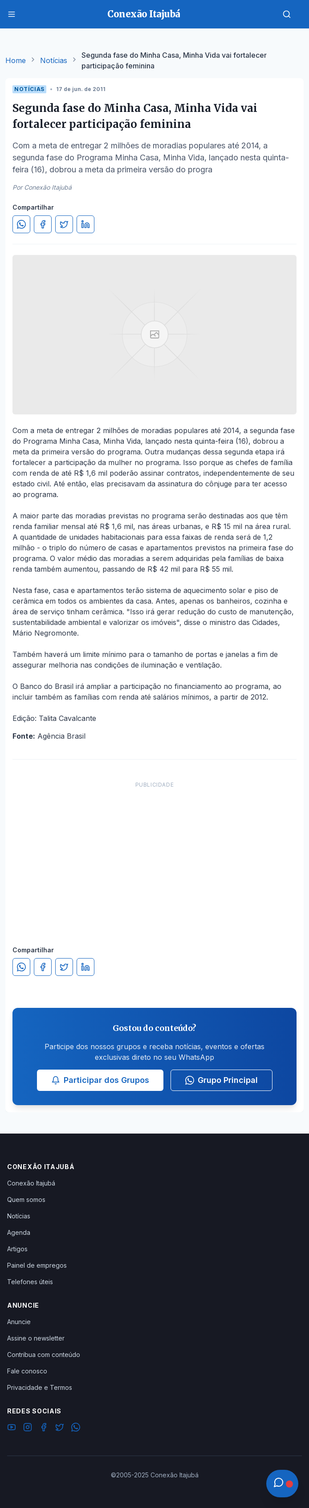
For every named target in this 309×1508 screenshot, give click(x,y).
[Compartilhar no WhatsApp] (21, 224)
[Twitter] (59, 1428)
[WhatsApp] (75, 1428)
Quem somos (26, 1199)
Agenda (18, 1232)
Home (15, 60)
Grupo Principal (221, 1080)
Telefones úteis (30, 1281)
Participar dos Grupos (100, 1080)
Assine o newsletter (36, 1338)
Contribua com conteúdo (43, 1354)
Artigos (17, 1249)
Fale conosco (27, 1371)
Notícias (53, 60)
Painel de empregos (37, 1265)
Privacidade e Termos (39, 1387)
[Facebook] (43, 1428)
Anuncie (19, 1321)
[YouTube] (11, 1428)
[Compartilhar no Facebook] (43, 224)
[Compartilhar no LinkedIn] (85, 224)
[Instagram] (27, 1428)
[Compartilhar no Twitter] (64, 224)
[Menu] (11, 14)
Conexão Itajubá (31, 1183)
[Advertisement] (154, 854)
